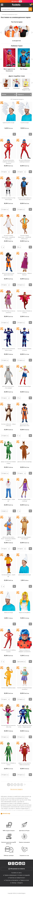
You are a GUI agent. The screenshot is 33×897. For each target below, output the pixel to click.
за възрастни (16, 40)
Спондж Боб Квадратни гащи (26, 89)
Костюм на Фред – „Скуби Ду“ (8, 500)
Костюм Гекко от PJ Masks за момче (8, 763)
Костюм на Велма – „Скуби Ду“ (8, 575)
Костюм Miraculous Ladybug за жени (8, 650)
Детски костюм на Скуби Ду (25, 461)
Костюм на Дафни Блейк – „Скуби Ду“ (24, 500)
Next (32, 32)
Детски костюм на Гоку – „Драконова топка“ (8, 274)
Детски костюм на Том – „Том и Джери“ (8, 387)
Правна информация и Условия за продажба (17, 875)
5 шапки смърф (25, 122)
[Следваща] (25, 784)
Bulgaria (20, 883)
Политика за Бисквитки (11, 880)
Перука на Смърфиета (24, 612)
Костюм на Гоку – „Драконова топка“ (24, 424)
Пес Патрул (23, 69)
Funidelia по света (16, 872)
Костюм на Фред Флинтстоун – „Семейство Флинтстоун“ (24, 237)
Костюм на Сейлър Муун (24, 386)
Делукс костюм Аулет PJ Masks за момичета (24, 763)
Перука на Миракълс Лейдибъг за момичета (24, 650)
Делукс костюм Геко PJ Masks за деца (8, 462)
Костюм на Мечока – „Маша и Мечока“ (8, 424)
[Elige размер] (5, 171)
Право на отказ (24, 880)
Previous (1, 32)
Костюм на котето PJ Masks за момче (24, 349)
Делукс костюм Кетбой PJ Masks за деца (8, 349)
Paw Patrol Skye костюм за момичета (8, 311)
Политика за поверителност (17, 877)
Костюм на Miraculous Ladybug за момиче (24, 161)
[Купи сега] (14, 134)
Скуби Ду (7, 88)
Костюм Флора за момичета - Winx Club (8, 726)
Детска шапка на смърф (24, 574)
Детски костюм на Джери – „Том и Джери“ (24, 537)
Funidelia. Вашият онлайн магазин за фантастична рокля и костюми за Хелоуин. (16, 5)
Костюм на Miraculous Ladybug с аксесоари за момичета (8, 161)
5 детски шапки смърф (8, 122)
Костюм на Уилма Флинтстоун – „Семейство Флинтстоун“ (8, 237)
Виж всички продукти (16, 789)
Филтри (4, 94)
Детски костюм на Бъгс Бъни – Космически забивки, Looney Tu (8, 538)
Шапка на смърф (8, 612)
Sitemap (14, 883)
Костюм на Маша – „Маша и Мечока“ (24, 274)
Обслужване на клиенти (16, 869)
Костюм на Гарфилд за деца (8, 687)
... (1, 14)
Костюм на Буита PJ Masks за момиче (24, 311)
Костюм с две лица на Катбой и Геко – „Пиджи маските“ (24, 726)
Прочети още (6, 813)
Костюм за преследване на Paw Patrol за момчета (24, 198)
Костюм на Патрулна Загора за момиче (24, 688)
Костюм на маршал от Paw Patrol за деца (8, 198)
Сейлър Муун (16, 88)
